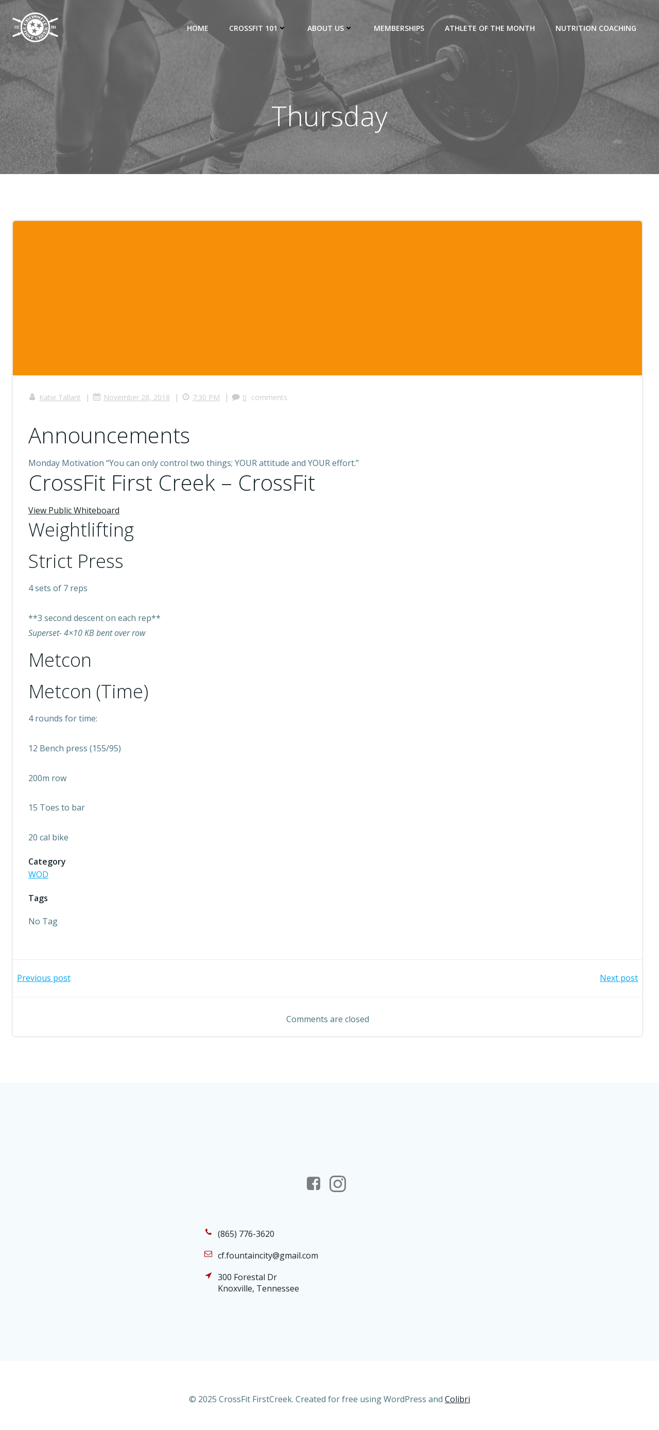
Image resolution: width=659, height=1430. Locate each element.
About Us (330, 28)
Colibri (457, 1399)
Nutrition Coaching (596, 28)
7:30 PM (201, 397)
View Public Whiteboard (73, 510)
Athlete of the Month (490, 28)
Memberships (399, 28)
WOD (38, 874)
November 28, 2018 (131, 397)
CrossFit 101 (258, 28)
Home (198, 28)
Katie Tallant (54, 397)
